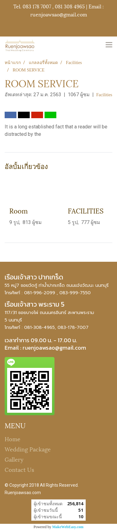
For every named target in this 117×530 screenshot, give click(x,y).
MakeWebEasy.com (68, 527)
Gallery (14, 459)
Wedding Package (28, 449)
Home (12, 438)
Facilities (104, 95)
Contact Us (19, 469)
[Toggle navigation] (109, 45)
